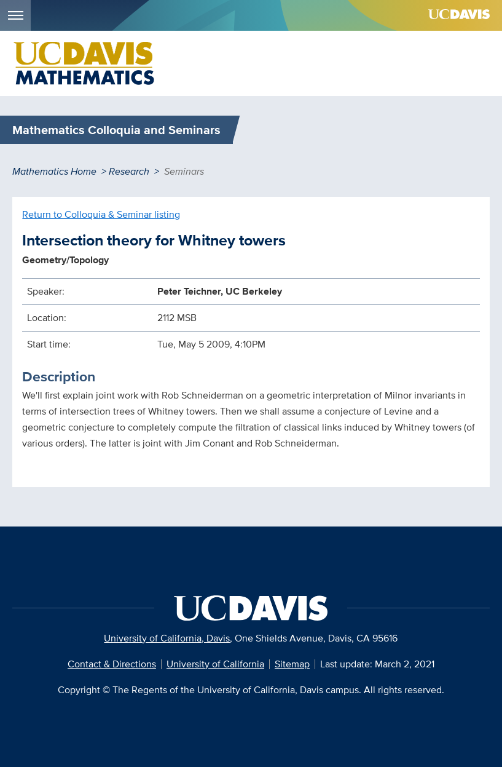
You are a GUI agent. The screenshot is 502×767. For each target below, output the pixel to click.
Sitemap (292, 664)
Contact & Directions (112, 664)
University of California (215, 664)
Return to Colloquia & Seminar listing (101, 214)
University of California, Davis (167, 638)
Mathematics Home (54, 171)
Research (129, 171)
